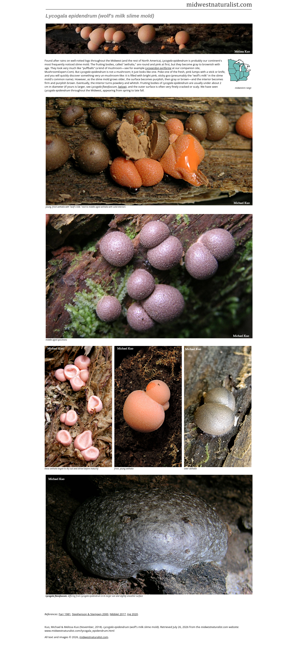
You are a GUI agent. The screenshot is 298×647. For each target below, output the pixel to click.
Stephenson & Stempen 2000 (90, 614)
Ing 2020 (132, 614)
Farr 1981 (65, 614)
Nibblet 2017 (118, 614)
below (122, 86)
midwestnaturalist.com (93, 637)
